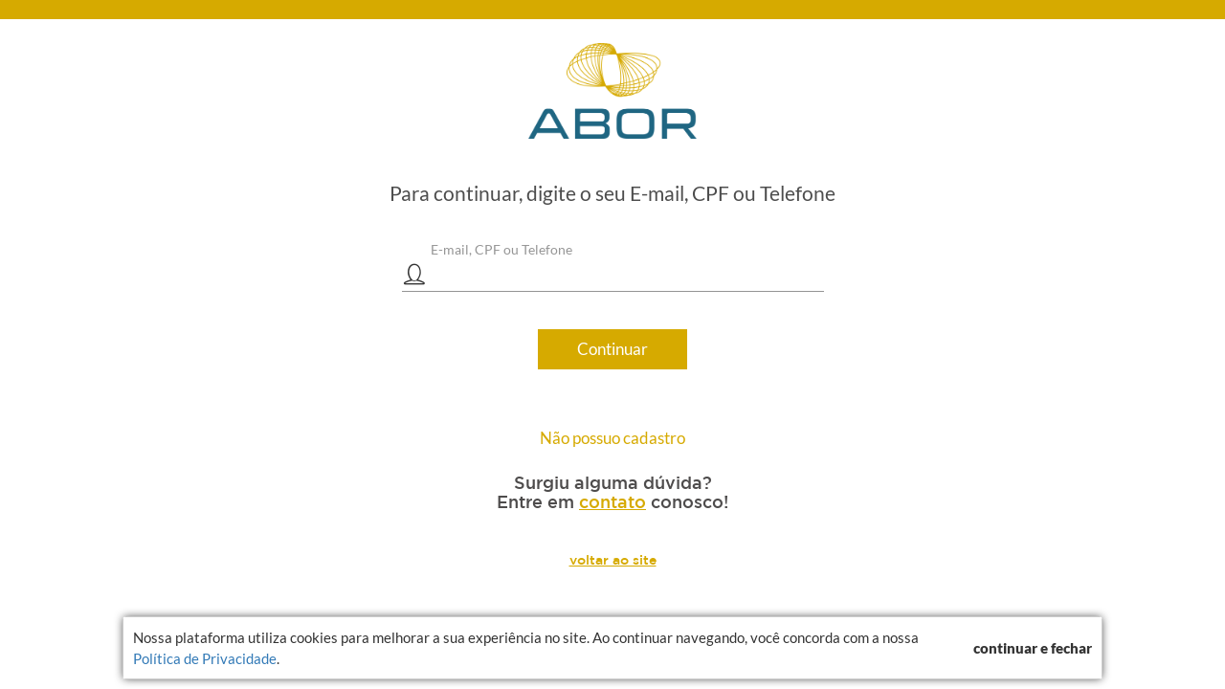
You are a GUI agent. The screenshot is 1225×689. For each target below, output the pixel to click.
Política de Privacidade (205, 658)
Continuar (612, 349)
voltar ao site (613, 559)
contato (612, 501)
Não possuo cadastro (612, 438)
